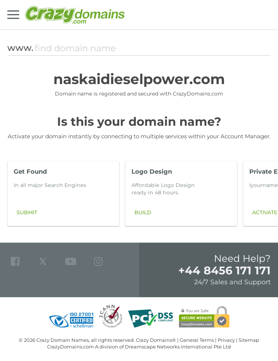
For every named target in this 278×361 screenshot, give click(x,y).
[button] (261, 193)
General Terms (197, 340)
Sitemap (249, 340)
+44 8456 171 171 (224, 270)
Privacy (226, 340)
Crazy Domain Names (62, 340)
